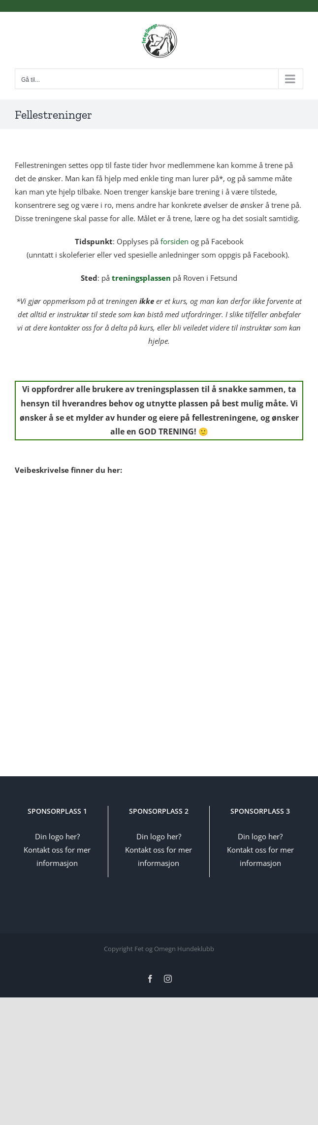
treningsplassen (141, 278)
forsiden (174, 241)
